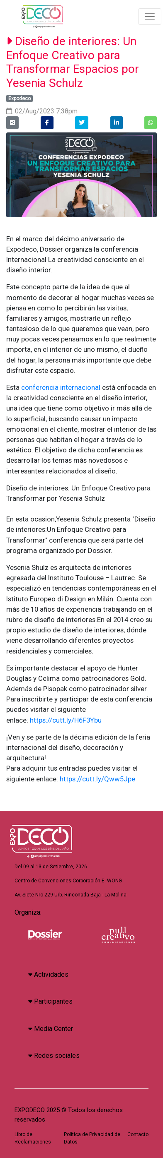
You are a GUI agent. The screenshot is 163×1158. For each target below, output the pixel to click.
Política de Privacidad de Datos (92, 1138)
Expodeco (19, 98)
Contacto (137, 1134)
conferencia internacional (60, 387)
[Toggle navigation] (149, 16)
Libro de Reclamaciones (33, 1138)
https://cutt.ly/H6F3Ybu (66, 720)
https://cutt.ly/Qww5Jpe (97, 779)
